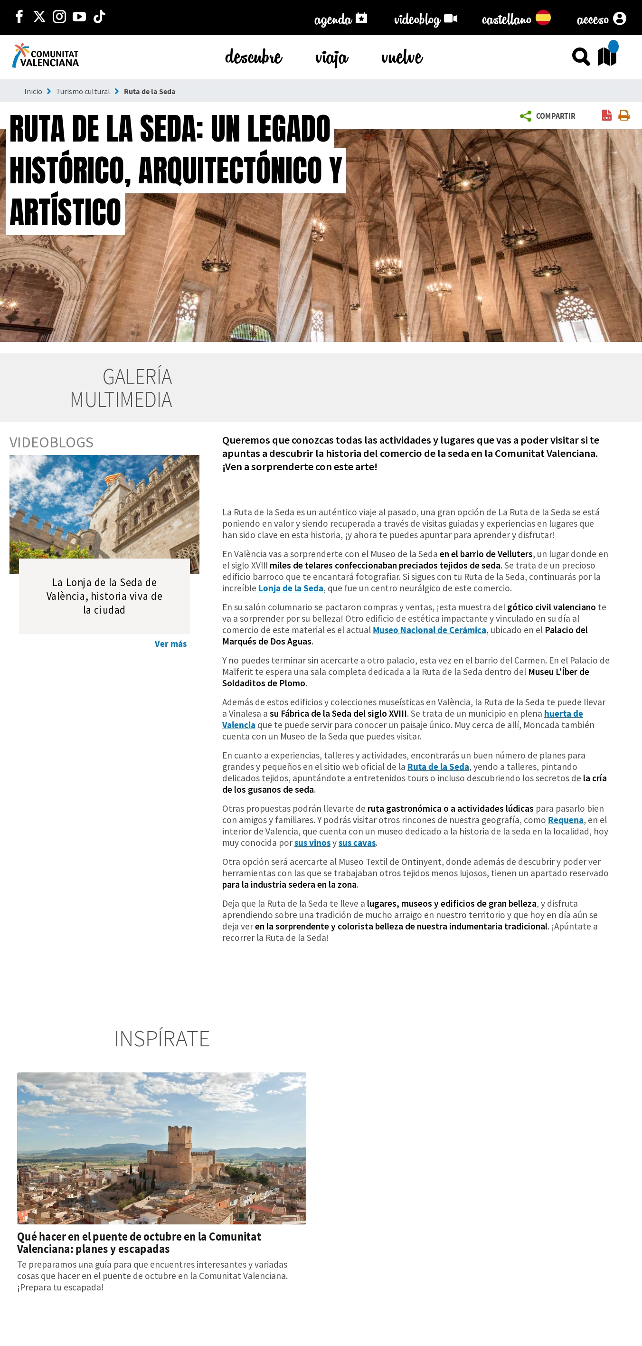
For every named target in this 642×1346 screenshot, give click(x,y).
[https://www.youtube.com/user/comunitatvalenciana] (79, 17)
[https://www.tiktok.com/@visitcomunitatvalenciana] (99, 17)
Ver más (171, 643)
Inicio (33, 91)
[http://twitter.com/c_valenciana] (39, 17)
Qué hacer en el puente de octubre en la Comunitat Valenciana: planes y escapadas (139, 1242)
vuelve (402, 54)
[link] (606, 116)
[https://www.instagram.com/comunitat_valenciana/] (59, 17)
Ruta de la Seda (150, 91)
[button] (549, 116)
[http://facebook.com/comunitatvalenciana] (19, 17)
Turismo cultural (83, 91)
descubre (254, 54)
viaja (332, 54)
